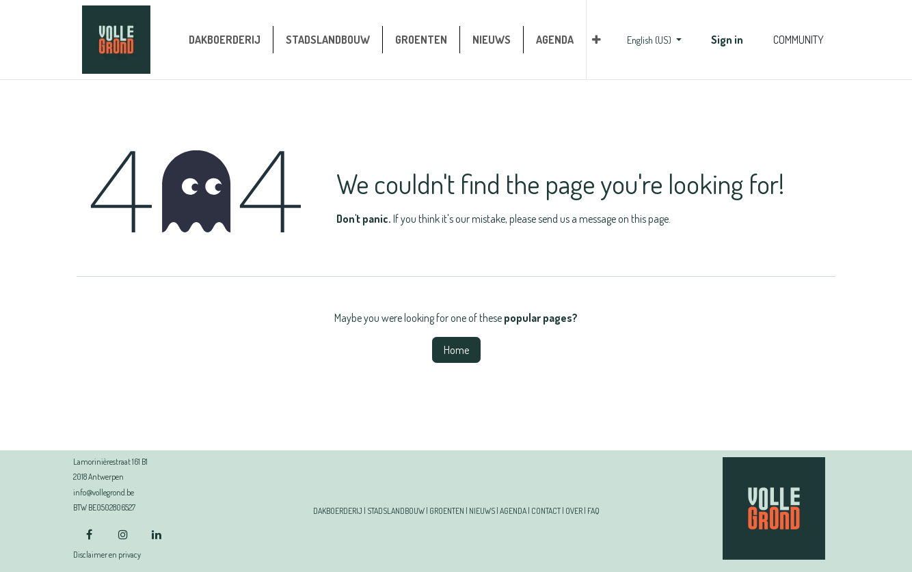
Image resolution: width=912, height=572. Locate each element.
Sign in (727, 39)
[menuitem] (224, 39)
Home (456, 350)
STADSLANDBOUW (396, 511)
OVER (573, 511)
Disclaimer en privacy (107, 554)
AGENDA (513, 511)
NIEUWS (482, 511)
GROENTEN (446, 511)
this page (650, 219)
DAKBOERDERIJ (337, 511)
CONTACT (546, 511)
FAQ (593, 511)
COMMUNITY (798, 39)
